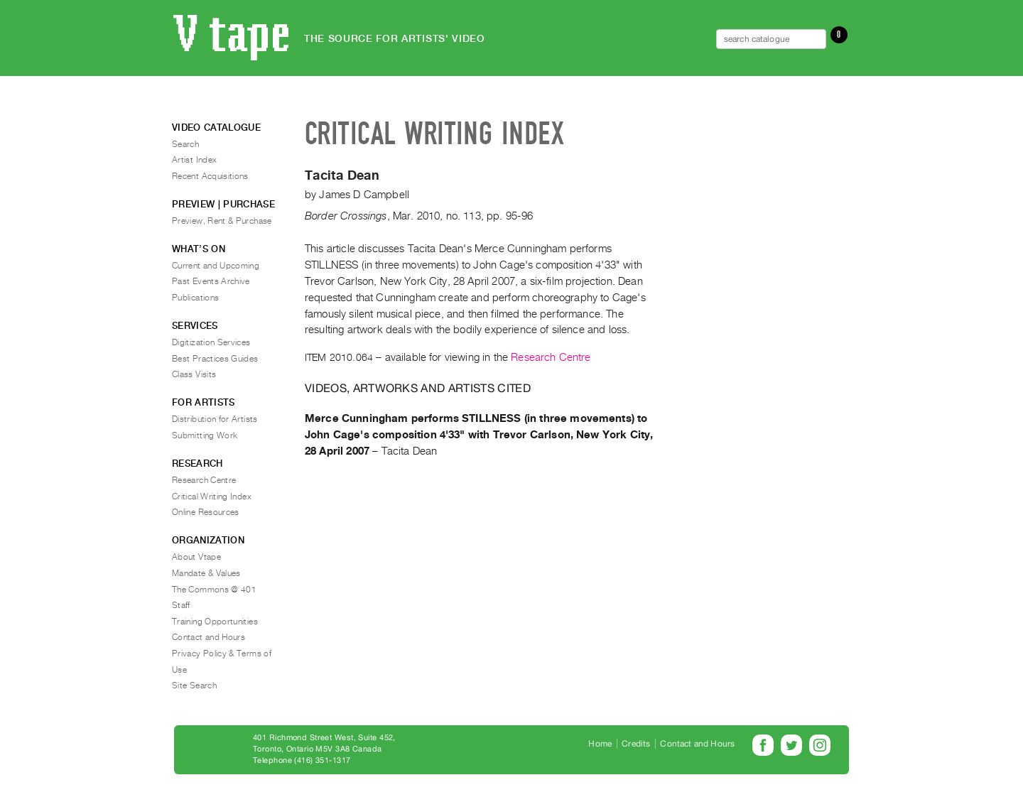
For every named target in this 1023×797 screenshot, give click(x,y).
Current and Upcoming (215, 266)
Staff (181, 605)
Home (600, 744)
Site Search (194, 685)
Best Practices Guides (215, 359)
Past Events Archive (211, 281)
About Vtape (196, 557)
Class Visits (194, 374)
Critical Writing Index (211, 496)
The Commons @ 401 (214, 590)
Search (185, 144)
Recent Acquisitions (210, 176)
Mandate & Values (206, 573)
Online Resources (205, 512)
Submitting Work (204, 435)
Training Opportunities (215, 622)
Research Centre (550, 357)
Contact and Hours (208, 637)
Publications (195, 298)
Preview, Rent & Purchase (222, 221)
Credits (636, 744)
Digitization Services (211, 342)
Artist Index (194, 160)
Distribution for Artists (215, 419)
